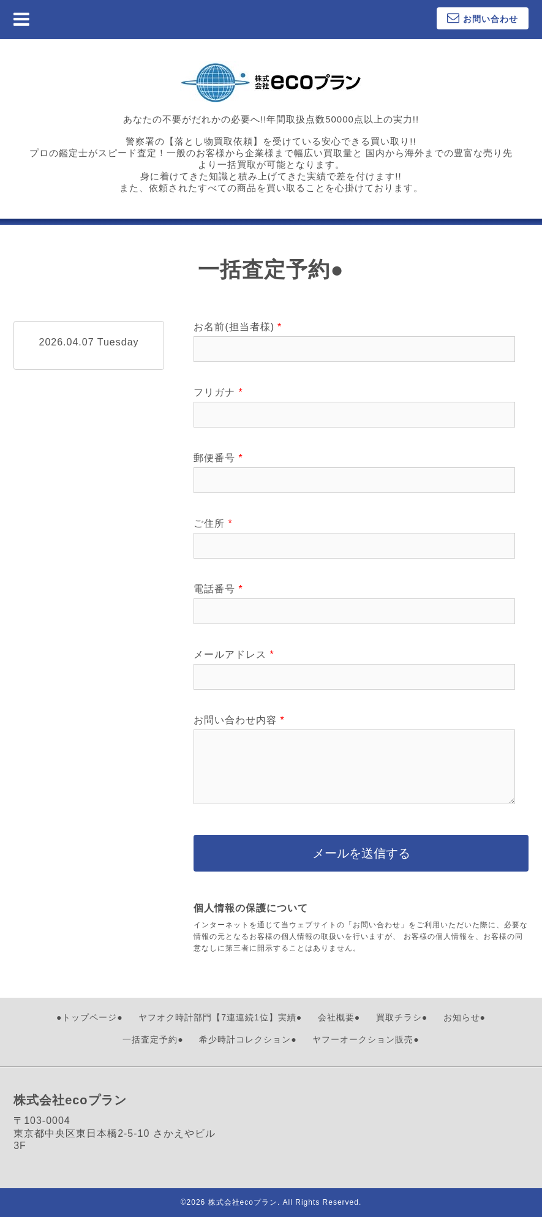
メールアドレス (234, 654)
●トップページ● (89, 1017)
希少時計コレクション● (247, 1039)
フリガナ (218, 392)
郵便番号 (218, 458)
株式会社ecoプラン (242, 1202)
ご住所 (213, 523)
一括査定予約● (152, 1039)
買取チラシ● (401, 1017)
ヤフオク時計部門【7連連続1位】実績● (220, 1017)
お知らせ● (464, 1017)
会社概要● (339, 1017)
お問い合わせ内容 (239, 720)
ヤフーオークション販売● (365, 1039)
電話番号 (218, 589)
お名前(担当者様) (238, 327)
